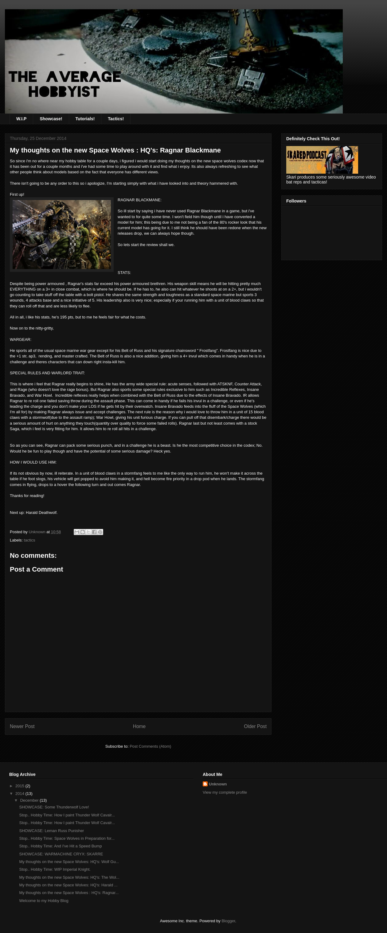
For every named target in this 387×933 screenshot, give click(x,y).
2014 (20, 793)
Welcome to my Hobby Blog (43, 900)
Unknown (218, 784)
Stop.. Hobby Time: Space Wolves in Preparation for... (66, 838)
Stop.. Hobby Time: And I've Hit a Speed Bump (60, 846)
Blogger (228, 921)
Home (139, 726)
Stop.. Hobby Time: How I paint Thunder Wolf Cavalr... (67, 815)
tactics (29, 540)
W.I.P (21, 118)
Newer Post (22, 726)
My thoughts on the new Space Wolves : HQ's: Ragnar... (69, 892)
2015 (20, 786)
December (30, 800)
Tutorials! (85, 118)
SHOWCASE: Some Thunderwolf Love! (54, 807)
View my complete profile (225, 792)
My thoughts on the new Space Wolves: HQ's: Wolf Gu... (69, 861)
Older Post (255, 726)
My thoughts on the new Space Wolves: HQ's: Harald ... (68, 885)
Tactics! (116, 118)
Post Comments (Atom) (150, 746)
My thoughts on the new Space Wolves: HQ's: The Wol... (69, 877)
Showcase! (51, 118)
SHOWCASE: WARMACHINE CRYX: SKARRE (61, 854)
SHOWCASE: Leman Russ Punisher (51, 830)
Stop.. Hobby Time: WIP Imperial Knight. (54, 869)
